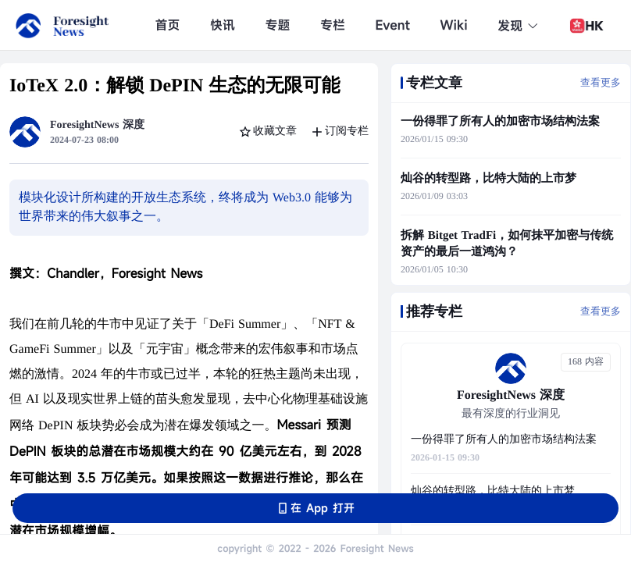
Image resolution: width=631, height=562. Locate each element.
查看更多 (600, 82)
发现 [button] (518, 25)
